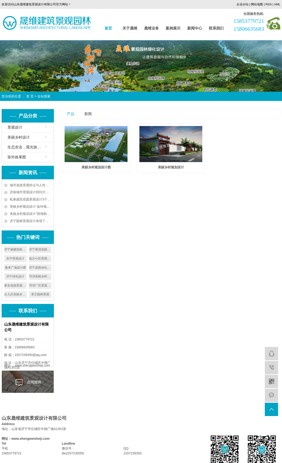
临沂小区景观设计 (40, 258)
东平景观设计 (15, 258)
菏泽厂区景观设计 (40, 285)
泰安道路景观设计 (15, 285)
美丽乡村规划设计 (171, 167)
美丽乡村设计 (18, 137)
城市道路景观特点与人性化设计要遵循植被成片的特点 (30, 185)
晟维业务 (151, 28)
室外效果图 (16, 157)
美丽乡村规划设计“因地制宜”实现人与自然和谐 (30, 214)
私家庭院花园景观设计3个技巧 (30, 199)
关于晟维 (129, 28)
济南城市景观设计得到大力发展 (30, 192)
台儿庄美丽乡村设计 (15, 294)
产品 (70, 114)
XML (277, 4)
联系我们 (216, 28)
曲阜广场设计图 (15, 267)
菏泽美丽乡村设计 (40, 276)
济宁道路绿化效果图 (40, 267)
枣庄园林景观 (40, 294)
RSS (269, 4)
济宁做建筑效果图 (15, 249)
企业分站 (242, 4)
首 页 (30, 96)
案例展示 (173, 28)
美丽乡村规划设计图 (96, 167)
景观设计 (14, 127)
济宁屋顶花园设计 (40, 249)
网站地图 (257, 4)
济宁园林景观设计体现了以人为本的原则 (30, 221)
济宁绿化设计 (15, 276)
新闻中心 (194, 28)
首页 (108, 28)
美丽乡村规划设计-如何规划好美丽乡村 (30, 206)
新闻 (88, 114)
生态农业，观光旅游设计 (27, 147)
